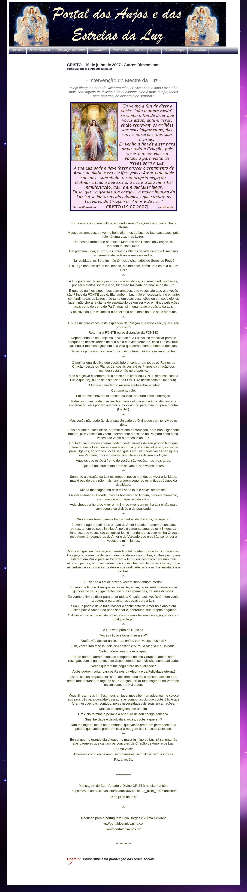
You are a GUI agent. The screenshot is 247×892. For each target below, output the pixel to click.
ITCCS (155, 50)
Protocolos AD (121, 50)
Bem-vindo (17, 50)
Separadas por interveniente (70, 50)
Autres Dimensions (39, 50)
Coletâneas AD (99, 50)
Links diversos (198, 50)
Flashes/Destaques (174, 50)
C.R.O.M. (140, 50)
